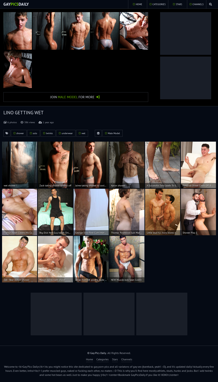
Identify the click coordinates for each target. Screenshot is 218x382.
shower (20, 133)
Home (138, 4)
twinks (49, 133)
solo (35, 133)
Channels (197, 4)
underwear (67, 133)
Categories (158, 4)
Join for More (72, 97)
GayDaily (16, 4)
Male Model (114, 133)
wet (83, 133)
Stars (179, 4)
